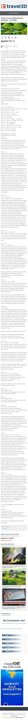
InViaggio (4, 528)
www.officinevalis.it (19, 717)
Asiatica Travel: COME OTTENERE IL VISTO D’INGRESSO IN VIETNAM (13, 607)
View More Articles (6, 540)
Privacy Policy (14, 716)
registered (7, 628)
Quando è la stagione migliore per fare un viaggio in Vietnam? (13, 566)
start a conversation (20, 623)
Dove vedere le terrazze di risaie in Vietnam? (11, 587)
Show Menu (14, 13)
